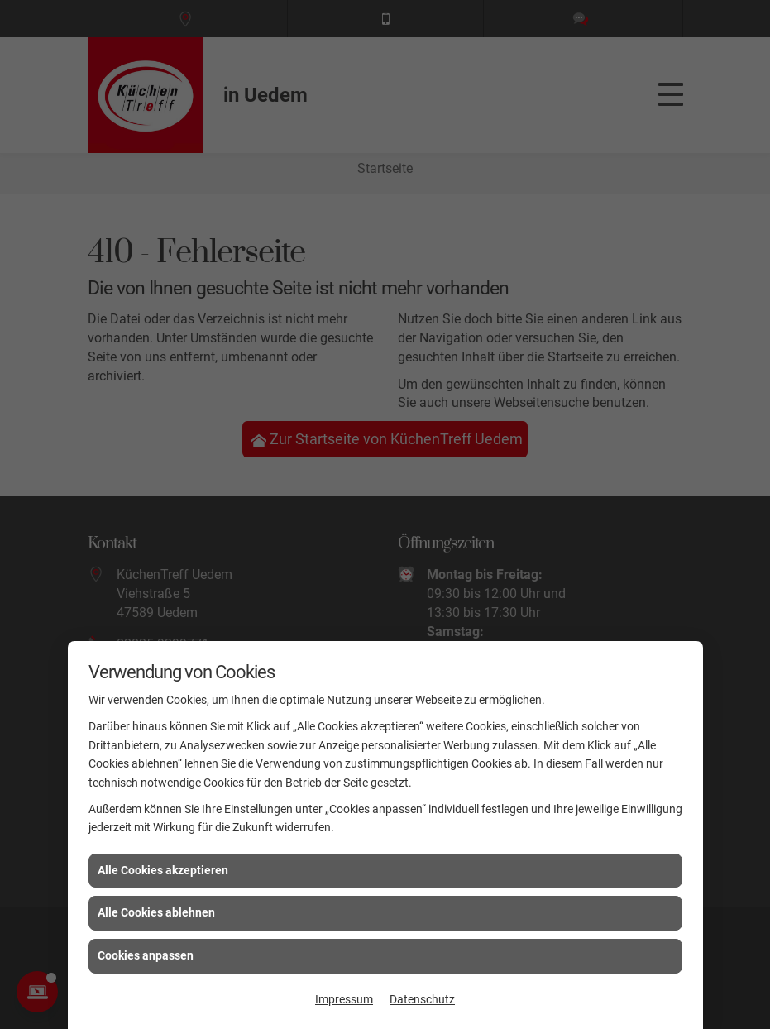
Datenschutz (422, 999)
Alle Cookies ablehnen (156, 912)
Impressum (344, 999)
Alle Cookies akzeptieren (163, 870)
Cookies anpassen (146, 955)
